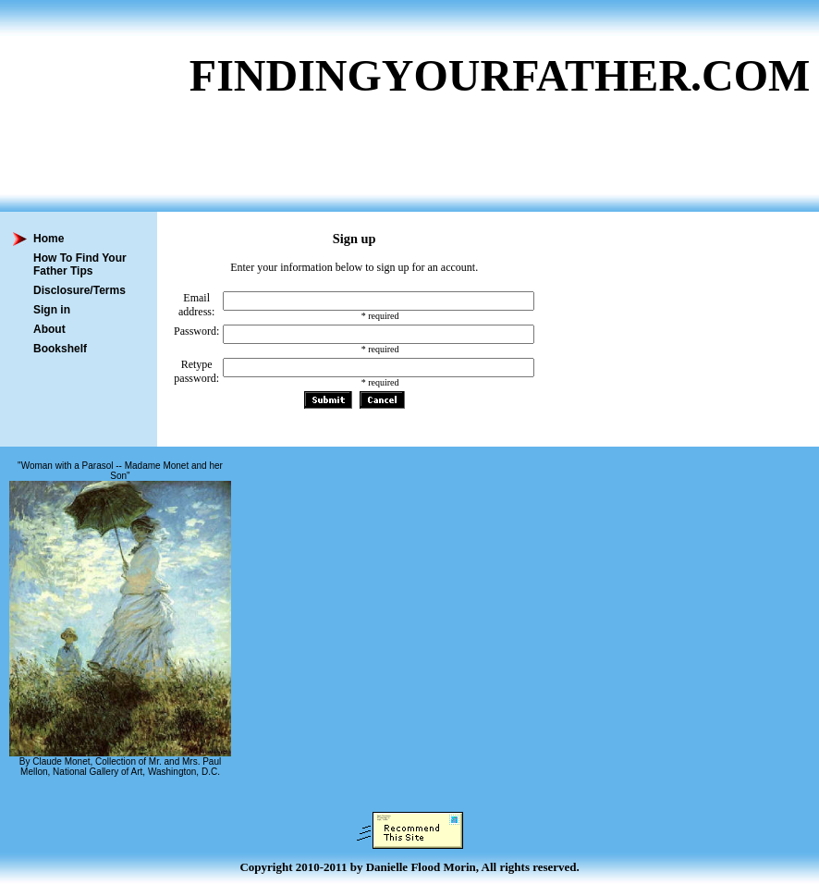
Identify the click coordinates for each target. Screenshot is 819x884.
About (49, 329)
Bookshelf (60, 348)
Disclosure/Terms (79, 290)
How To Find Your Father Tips (80, 264)
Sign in (51, 309)
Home (48, 238)
